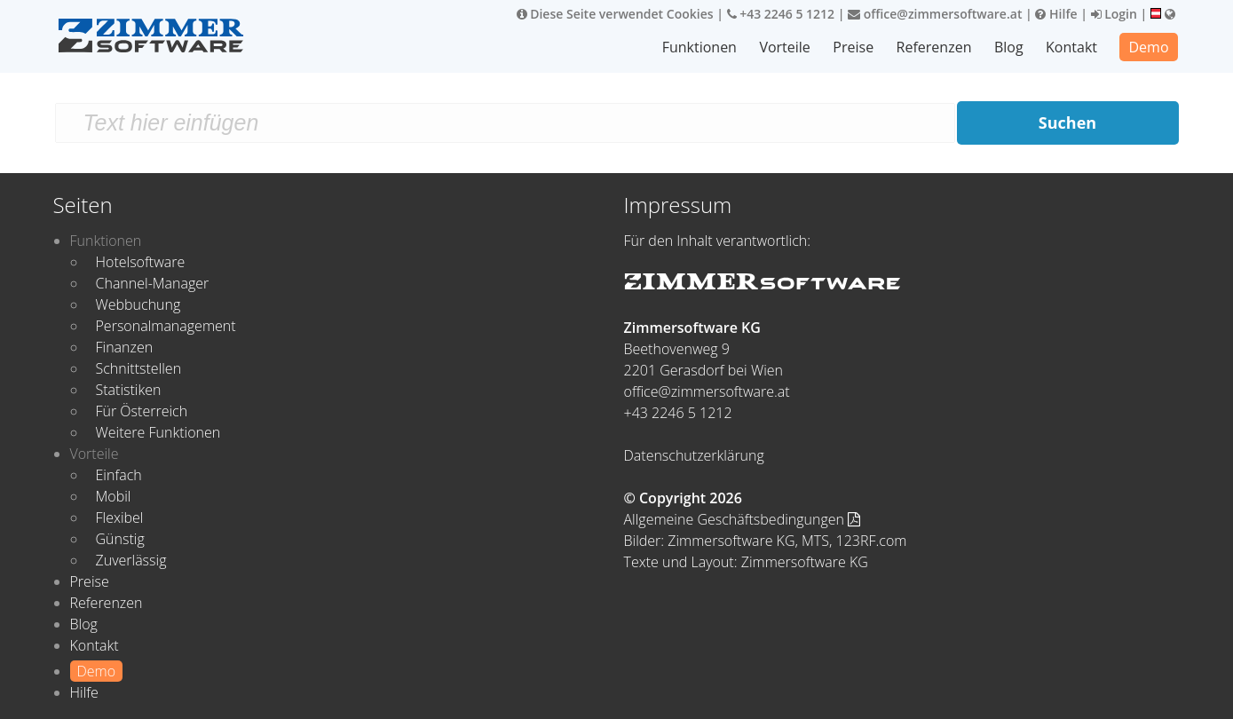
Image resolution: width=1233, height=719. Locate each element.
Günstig (120, 539)
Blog (1009, 47)
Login (1114, 13)
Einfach (119, 475)
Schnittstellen (139, 368)
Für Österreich (142, 411)
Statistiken (129, 389)
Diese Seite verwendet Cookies (615, 13)
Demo (1148, 47)
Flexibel (120, 517)
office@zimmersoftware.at (935, 13)
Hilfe (1056, 13)
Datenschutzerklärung (694, 455)
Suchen (1067, 122)
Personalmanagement (166, 326)
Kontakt (1071, 47)
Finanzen (125, 347)
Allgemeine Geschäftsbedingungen (742, 519)
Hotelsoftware (141, 262)
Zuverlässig (131, 560)
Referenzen (934, 47)
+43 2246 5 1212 (781, 13)
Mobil (113, 496)
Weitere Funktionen (158, 432)
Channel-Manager (152, 283)
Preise (853, 47)
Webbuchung (138, 304)
